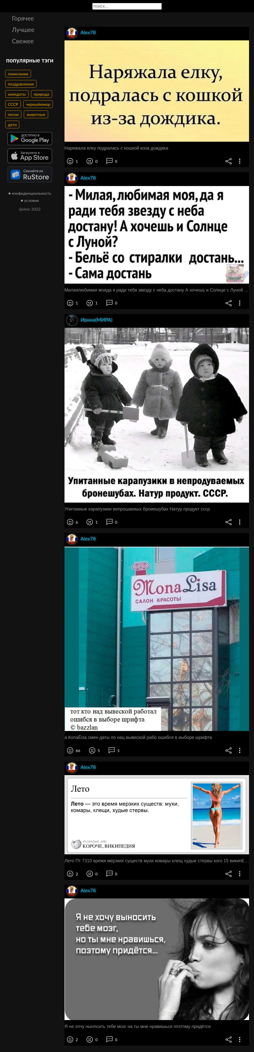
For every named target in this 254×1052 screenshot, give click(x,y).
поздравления (21, 83)
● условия (30, 200)
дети (12, 124)
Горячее (23, 18)
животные (36, 114)
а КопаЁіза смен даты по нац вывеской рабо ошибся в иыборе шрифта (138, 737)
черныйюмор (38, 104)
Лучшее (23, 29)
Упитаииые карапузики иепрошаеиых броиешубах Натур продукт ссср (137, 509)
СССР (13, 104)
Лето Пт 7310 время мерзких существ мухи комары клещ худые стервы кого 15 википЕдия (156, 860)
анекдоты (17, 94)
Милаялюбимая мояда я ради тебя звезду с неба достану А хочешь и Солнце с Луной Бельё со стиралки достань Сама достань (156, 290)
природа (41, 94)
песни (13, 114)
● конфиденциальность (29, 193)
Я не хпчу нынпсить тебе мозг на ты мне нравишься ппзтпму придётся (137, 1026)
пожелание (18, 73)
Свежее (23, 41)
